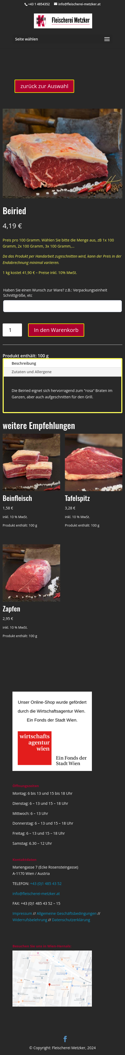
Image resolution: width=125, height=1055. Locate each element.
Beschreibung (24, 363)
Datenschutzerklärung (71, 919)
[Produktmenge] (12, 329)
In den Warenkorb (56, 330)
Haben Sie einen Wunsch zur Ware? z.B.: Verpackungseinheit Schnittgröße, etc (55, 292)
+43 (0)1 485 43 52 (46, 883)
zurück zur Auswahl (44, 86)
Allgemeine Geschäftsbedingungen (67, 913)
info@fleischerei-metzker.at (36, 893)
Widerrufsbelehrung (29, 919)
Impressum (22, 913)
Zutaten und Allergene (32, 371)
